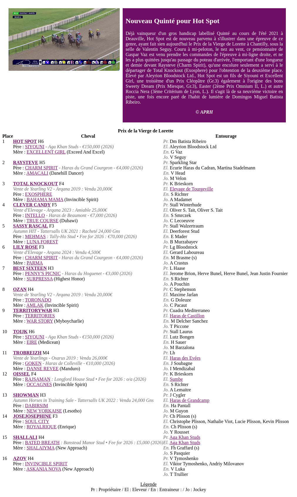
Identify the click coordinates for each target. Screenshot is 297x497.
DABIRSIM (36, 405)
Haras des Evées (185, 358)
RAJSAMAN (37, 379)
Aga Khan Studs (185, 437)
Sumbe (176, 379)
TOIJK (20, 331)
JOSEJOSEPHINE (32, 416)
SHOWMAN (26, 394)
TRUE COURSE (42, 220)
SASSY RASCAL (30, 225)
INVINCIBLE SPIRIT (46, 463)
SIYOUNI (34, 146)
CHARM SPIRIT (41, 167)
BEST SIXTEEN (30, 268)
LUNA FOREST (42, 241)
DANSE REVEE (43, 368)
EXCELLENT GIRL (46, 151)
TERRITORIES (40, 315)
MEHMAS (35, 236)
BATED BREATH (42, 442)
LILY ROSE (25, 247)
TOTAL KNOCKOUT (35, 183)
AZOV (19, 458)
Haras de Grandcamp (189, 400)
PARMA (35, 262)
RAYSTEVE (25, 162)
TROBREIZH (27, 352)
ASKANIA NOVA (43, 468)
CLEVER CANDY (31, 204)
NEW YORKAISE (44, 410)
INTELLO (35, 215)
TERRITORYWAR (32, 310)
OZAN (19, 289)
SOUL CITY (37, 421)
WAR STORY (39, 321)
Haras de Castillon (187, 315)
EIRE (32, 342)
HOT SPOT (25, 141)
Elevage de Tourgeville (191, 188)
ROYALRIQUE (42, 426)
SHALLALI (25, 437)
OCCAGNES (39, 384)
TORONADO (38, 299)
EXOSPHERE (38, 194)
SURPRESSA (40, 278)
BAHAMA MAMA (45, 199)
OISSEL (21, 373)
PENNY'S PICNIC (43, 273)
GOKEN (33, 363)
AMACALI (37, 173)
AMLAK (35, 305)
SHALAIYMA (41, 447)
